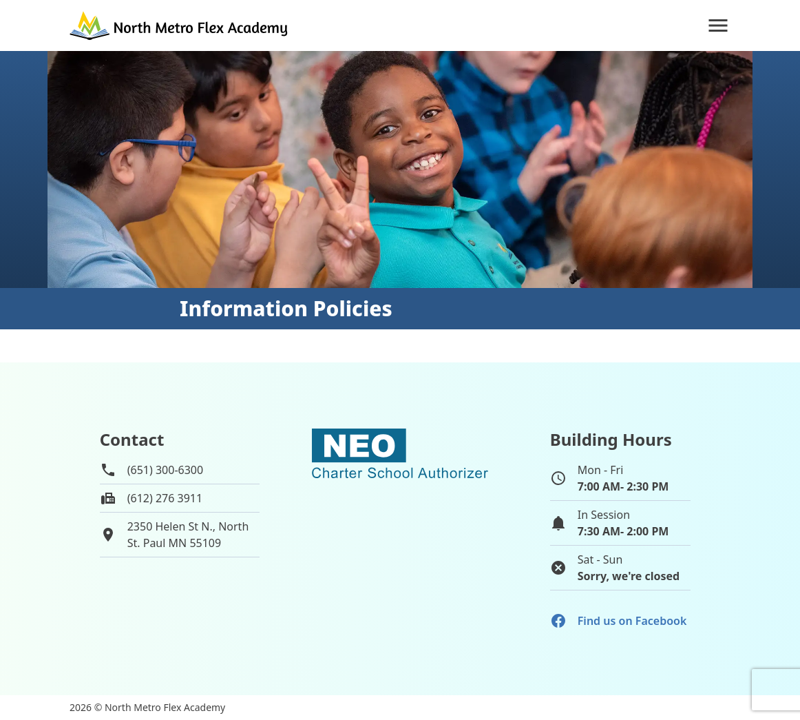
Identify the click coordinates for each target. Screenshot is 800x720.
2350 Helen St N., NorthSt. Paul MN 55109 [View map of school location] (188, 535)
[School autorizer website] (400, 512)
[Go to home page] (180, 25)
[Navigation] (718, 25)
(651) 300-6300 (165, 469)
